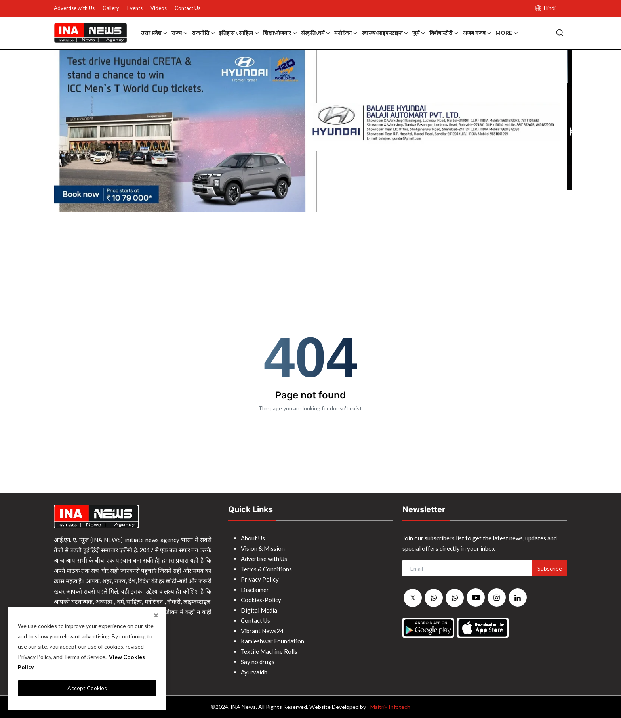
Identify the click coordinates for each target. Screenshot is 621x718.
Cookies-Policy (261, 599)
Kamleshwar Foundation (272, 641)
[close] (156, 615)
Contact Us (187, 8)
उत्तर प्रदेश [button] (154, 33)
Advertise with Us (74, 8)
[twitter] (413, 598)
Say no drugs (257, 661)
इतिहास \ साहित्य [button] (239, 33)
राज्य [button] (179, 33)
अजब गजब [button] (477, 33)
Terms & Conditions (266, 568)
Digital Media (259, 610)
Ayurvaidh (254, 672)
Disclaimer (255, 589)
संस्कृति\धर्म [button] (315, 33)
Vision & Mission (263, 548)
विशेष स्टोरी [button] (444, 33)
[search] (559, 32)
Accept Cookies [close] (87, 688)
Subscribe (549, 568)
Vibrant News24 (262, 630)
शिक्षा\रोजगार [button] (280, 33)
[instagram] (497, 597)
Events (135, 8)
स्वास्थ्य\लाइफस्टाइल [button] (385, 33)
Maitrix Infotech (390, 706)
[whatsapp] (434, 598)
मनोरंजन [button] (346, 33)
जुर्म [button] (418, 33)
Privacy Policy (260, 579)
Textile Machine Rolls (269, 651)
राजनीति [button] (203, 33)
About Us (253, 538)
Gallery (111, 8)
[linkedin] (518, 597)
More (506, 33)
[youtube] (476, 597)
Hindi (545, 8)
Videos (158, 8)
